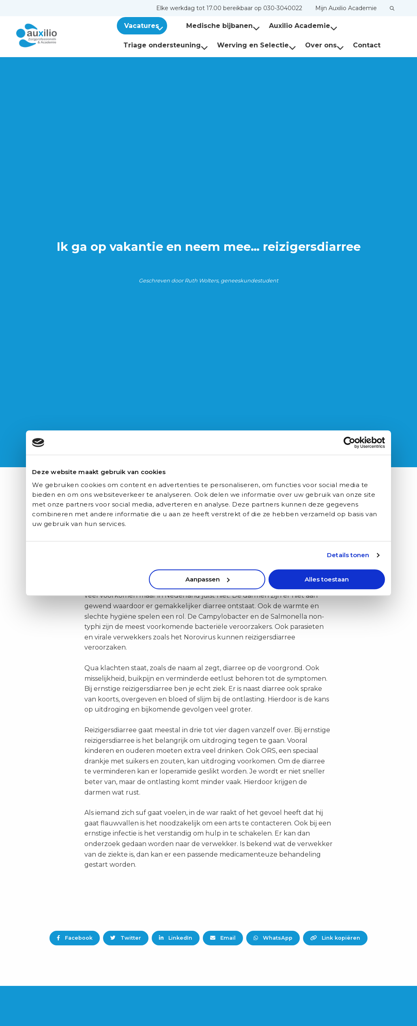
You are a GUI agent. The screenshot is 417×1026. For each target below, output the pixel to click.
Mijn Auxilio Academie (346, 8)
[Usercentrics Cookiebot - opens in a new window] (349, 442)
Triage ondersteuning (165, 45)
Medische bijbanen (213, 26)
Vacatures (145, 26)
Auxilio (56, 36)
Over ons (324, 45)
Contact (366, 45)
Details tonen (348, 555)
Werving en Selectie (256, 45)
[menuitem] (229, 8)
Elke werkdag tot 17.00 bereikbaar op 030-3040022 (229, 8)
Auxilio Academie (293, 26)
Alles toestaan (327, 579)
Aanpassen (207, 579)
